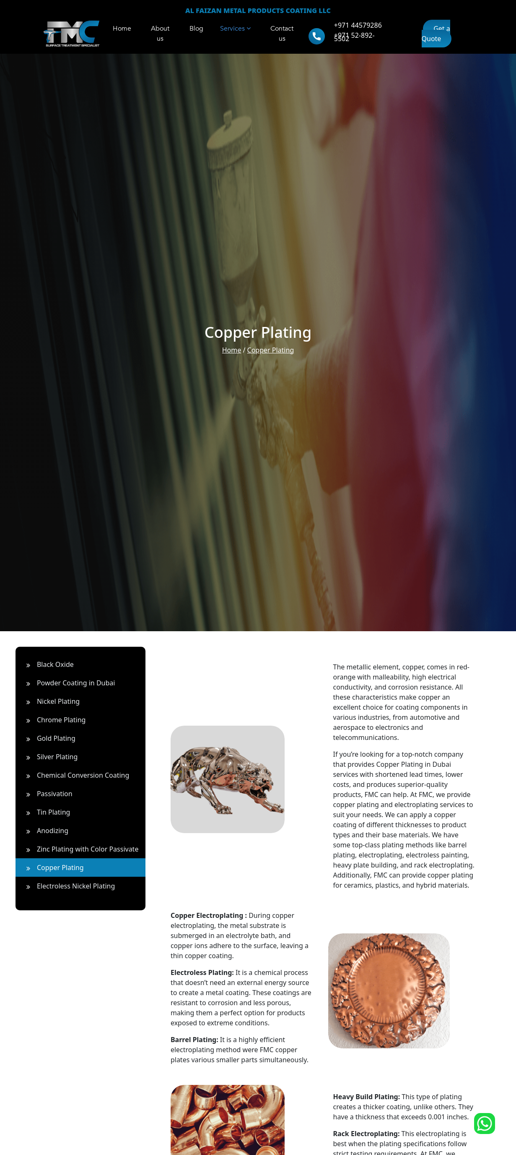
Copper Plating (270, 350)
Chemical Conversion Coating (74, 775)
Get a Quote (436, 33)
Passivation (46, 793)
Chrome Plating (53, 719)
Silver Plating (49, 756)
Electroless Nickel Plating (67, 886)
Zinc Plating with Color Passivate (79, 849)
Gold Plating (47, 738)
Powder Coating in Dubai (67, 682)
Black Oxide (47, 664)
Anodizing (44, 830)
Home (231, 350)
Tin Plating (45, 812)
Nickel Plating (50, 701)
